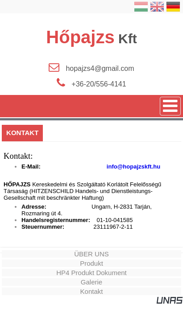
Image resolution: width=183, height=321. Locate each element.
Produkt (91, 263)
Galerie (91, 282)
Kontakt (91, 291)
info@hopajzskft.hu (132, 166)
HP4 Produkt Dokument (91, 272)
